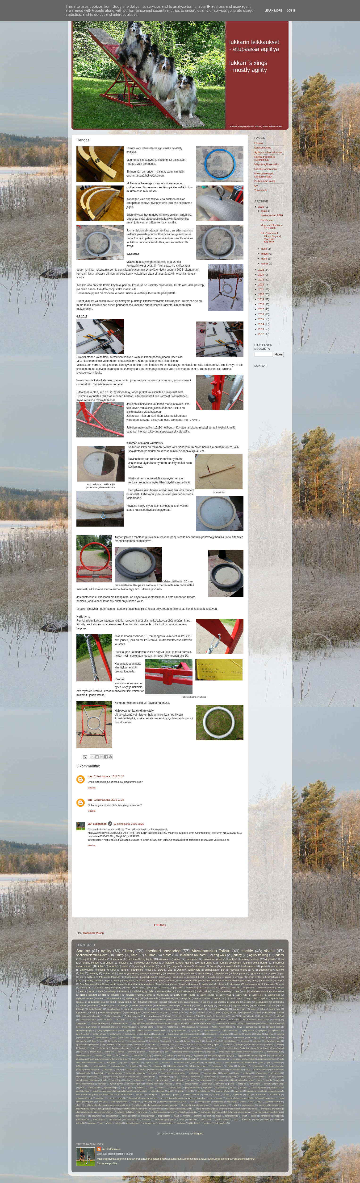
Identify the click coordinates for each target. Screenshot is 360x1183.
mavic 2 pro (116, 1080)
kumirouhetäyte (211, 1073)
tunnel (112, 966)
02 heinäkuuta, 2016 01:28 (109, 799)
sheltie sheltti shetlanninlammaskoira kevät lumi (107, 1105)
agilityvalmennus (84, 998)
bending (280, 1034)
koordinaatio (84, 1073)
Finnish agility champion (90, 1016)
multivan (190, 1080)
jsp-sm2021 (220, 1002)
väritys (119, 1123)
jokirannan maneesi (267, 1059)
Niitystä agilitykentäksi (266, 164)
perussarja (223, 1005)
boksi (281, 984)
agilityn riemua (99, 1034)
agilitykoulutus (82, 1034)
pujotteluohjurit (157, 1091)
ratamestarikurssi (84, 1098)
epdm (264, 998)
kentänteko (278, 1002)
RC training (234, 1019)
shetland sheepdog (163, 950)
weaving (93, 973)
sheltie (247, 950)
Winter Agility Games (222, 1027)
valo (257, 1119)
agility (106, 950)
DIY (213, 991)
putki (264, 966)
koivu (247, 1069)
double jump (214, 977)
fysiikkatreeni (141, 1048)
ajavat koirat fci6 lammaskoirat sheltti (184, 1034)
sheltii (234, 1105)
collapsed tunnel (195, 977)
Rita (104, 994)
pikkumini (279, 1084)
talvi (100, 966)
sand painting (204, 1102)
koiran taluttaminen (217, 1069)
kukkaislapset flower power (173, 1073)
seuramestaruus (273, 1102)
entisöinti (257, 1041)
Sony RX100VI (129, 1027)
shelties (123, 962)
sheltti (269, 950)
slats (82, 991)
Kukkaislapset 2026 (272, 215)
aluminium (235, 984)
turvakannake (115, 1119)
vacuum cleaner (222, 1119)
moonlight (123, 1005)
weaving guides (166, 1123)
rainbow (216, 1094)
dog (102, 1041)
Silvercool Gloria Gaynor (139, 994)
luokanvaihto (259, 1077)
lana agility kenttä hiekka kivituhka (124, 1077)
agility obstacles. (230, 1030)
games (121, 1052)
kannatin (134, 1066)
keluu (230, 1066)
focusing (269, 1044)
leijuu (175, 1077)
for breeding (81, 1048)
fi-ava (180, 1044)
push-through (95, 1009)
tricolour (123, 991)
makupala (191, 959)
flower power (239, 973)
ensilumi (245, 1041)
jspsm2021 (136, 1062)
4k (210, 1012)
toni (90, 776)
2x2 (170, 969)
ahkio (100, 998)
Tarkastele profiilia (107, 1163)
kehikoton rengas (175, 1066)
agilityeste (262, 1030)
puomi (280, 955)
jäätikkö (277, 1062)
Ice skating (225, 991)
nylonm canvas (116, 1084)
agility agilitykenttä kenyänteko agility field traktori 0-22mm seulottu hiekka (132, 1030)
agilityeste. (257, 994)
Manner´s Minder (247, 1016)
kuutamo (247, 1073)
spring (201, 1009)
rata (248, 1094)
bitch (114, 1037)
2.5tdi (174, 1012)
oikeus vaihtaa (191, 1084)
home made (137, 1055)
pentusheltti (255, 1084)
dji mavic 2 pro (234, 998)
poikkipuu (141, 1087)
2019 (261, 299)
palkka (231, 1084)
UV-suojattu (163, 994)
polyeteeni (207, 1087)
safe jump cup (150, 1102)
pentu (163, 966)
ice (265, 973)
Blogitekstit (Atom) (93, 933)
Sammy (83, 950)
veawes (276, 1119)
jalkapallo (191, 1059)
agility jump (86, 969)
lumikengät (245, 1077)
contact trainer (202, 998)
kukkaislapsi (194, 1073)
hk (117, 1055)
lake (103, 1077)
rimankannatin (215, 1098)
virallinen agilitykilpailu (111, 1012)
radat (206, 1094)
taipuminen (96, 1116)
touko (264, 211)
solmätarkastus (159, 1112)
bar (141, 998)
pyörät (176, 1094)
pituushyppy (155, 980)
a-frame (150, 955)
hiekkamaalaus (274, 1052)
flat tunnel (85, 987)
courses (240, 1037)
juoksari (247, 1002)
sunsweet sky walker (146, 962)
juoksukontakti (229, 966)
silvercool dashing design (271, 987)
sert (251, 1102)
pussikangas (113, 1009)
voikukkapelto (186, 991)
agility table (203, 973)
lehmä (93, 1005)
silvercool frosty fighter (140, 959)
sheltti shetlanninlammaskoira (178, 1109)
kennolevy (242, 1066)
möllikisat (140, 980)
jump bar (196, 1062)
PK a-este (120, 1019)
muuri (128, 987)
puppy (238, 955)
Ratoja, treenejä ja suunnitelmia (264, 158)
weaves (163, 959)
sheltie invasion (172, 1009)
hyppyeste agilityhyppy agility (221, 1055)
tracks (253, 1116)
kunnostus (225, 1073)
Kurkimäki (208, 1016)
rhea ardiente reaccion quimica (143, 1098)
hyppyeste (198, 1055)
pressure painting (259, 1087)
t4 (87, 1116)
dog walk (220, 955)
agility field (194, 969)
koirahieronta (189, 1069)
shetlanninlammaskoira (91, 955)
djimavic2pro (82, 1041)
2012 (261, 334)
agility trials (225, 994)
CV (256, 185)
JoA (237, 991)
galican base (95, 1052)
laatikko (93, 1077)
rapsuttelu (237, 1094)
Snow (212, 966)
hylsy (188, 1055)
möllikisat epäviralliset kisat (241, 1080)
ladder (83, 1005)
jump (123, 969)
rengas (175, 966)
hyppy (112, 969)
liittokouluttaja (210, 1077)
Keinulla (178, 1016)
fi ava (171, 1044)
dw (282, 959)
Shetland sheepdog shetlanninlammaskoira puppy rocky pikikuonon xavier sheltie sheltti (172, 1023)
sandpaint (138, 1009)
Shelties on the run (119, 1023)
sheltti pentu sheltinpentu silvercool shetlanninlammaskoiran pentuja (213, 980)
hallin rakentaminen (181, 1052)
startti (171, 1112)
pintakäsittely (94, 1087)
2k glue (280, 980)
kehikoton (157, 1066)
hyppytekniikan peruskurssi (185, 1002)
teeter (134, 1116)
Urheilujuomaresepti (265, 169)
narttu (259, 1080)
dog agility (206, 962)
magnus (128, 980)
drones (208, 1041)
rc (253, 969)
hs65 (164, 1002)
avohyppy (131, 998)
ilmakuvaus (164, 1059)
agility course (207, 994)
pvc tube (140, 1094)
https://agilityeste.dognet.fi (111, 1158)
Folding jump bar (132, 1016)
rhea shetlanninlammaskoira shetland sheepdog (183, 1098)
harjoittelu (210, 1052)
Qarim (180, 969)
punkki (191, 1091)
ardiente (237, 1034)
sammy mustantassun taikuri (173, 1102)
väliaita (109, 1123)
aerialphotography (84, 1030)
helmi (264, 258)
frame (93, 1048)
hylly (179, 1055)
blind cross (125, 1037)
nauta (135, 1005)
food (279, 1044)
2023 (261, 279)
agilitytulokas (145, 1034)
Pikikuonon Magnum (109, 977)
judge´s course (151, 1062)
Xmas (239, 1027)
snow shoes (143, 1112)
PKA (131, 1019)
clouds (155, 1037)
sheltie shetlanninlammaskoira (195, 1105)
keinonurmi (217, 1066)
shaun (109, 962)
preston (102, 959)
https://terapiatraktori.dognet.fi (144, 1158)
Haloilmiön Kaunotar (192, 955)
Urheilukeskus (188, 1027)
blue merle (152, 998)
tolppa (218, 1116)
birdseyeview (102, 1037)
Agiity (217, 1012)
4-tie (190, 1012)
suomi (79, 1116)
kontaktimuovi (277, 1069)
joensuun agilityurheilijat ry (107, 987)
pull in (181, 1091)
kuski (236, 1073)
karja (145, 1066)
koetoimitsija (174, 1069)
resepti (111, 1098)
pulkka (171, 1091)
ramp (226, 1094)
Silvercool (116, 994)
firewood (240, 1044)
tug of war (274, 1009)
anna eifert (225, 1034)
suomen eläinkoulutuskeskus (268, 1112)
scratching (218, 1102)
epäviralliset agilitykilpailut (88, 1044)
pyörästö (165, 1094)
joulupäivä (111, 1062)
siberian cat (265, 969)
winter (125, 966)
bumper (136, 1037)
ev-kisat (239, 977)
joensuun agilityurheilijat (244, 1059)
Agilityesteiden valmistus (268, 152)
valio (236, 1119)
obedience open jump (167, 1005)
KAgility (167, 1016)
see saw (170, 980)
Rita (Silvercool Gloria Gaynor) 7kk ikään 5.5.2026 (271, 238)
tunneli (280, 969)
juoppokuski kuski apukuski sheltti (240, 1062)
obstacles (167, 1084)
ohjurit (178, 1084)
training (111, 991)
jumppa (217, 1062)
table (253, 1009)
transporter (265, 1116)
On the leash (106, 1019)
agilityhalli (276, 1030)
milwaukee (139, 1080)
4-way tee (200, 1012)
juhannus (166, 1062)
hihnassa (99, 1055)
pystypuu (153, 1094)
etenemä (152, 1044)
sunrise (193, 1112)
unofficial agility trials (142, 991)
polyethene (221, 1087)
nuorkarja (101, 1084)
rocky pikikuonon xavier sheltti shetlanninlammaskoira (250, 1098)
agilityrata (164, 977)
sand (192, 1102)
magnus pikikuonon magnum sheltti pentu (243, 962)
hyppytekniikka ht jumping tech (252, 1055)
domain (187, 1041)
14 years (164, 1012)
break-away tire (170, 998)
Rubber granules (127, 973)
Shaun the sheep (99, 1023)
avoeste (248, 1034)
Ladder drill (108, 973)
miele (128, 1080)
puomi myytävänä (222, 1091)
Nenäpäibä (279, 1016)
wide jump (150, 1012)
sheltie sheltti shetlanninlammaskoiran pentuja (155, 1105)
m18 (271, 1077)
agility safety (248, 1030)
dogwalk (270, 959)
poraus (233, 1087)
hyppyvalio (137, 1059)
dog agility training (136, 1041)
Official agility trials (87, 1019)
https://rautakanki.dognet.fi (240, 1158)
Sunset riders (146, 1027)
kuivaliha (153, 1073)
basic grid (269, 984)
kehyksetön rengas (198, 1066)
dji (280, 1037)
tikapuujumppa (147, 1116)
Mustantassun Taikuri (211, 950)
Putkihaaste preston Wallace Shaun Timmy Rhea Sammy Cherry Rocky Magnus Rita (186, 1019)
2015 (261, 319)
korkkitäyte (99, 1073)
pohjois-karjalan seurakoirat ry (201, 987)
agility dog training (167, 984)
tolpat (208, 1116)
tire (81, 977)
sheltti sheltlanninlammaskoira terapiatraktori (141, 1109)
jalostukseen (205, 1059)
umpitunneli (266, 980)
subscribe (182, 1112)
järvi (261, 1062)
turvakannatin (132, 1119)
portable (243, 1087)
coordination (207, 1037)
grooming (132, 1052)
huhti (264, 248)
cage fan (186, 998)
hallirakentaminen (149, 1002)
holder (125, 1055)
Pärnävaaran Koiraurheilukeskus (267, 991)
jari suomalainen (221, 1059)
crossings (252, 1037)
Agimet (258, 1012)
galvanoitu (109, 1052)
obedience (137, 969)
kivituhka (143, 1069)
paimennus (207, 1084)
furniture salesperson (121, 1048)
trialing (277, 1116)
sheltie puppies (220, 1105)
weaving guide (133, 1012)
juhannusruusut (181, 1062)
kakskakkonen (118, 1066)
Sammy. (277, 1019)
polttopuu (161, 1087)
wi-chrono (181, 1123)
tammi (265, 263)
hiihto (109, 1055)
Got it (291, 10)
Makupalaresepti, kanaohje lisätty (264, 175)
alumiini (222, 984)
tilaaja (176, 1116)
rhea (134, 955)
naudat (269, 1080)
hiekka (260, 1052)
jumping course (93, 980)
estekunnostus (138, 1044)
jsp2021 (123, 1062)
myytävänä (220, 1080)
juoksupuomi (261, 1002)
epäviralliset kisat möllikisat (115, 1044)
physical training (241, 1005)
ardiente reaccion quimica (179, 962)
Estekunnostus (262, 147)
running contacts (250, 959)
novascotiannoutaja (85, 1084)
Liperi (232, 1016)
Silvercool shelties (109, 1027)
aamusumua (251, 1027)
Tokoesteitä (260, 190)
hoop (149, 1055)
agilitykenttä (148, 977)
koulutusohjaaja (115, 1073)
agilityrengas (115, 1034)
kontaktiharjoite (261, 1069)
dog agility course (116, 1041)
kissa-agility (129, 1069)
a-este (167, 955)
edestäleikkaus (230, 1041)
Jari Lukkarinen (97, 823)
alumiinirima (210, 1034)
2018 (261, 304)
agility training (258, 955)
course (230, 1037)
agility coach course (184, 994)
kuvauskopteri (261, 1073)
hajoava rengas (238, 969)
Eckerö (268, 1012)
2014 (261, 324)
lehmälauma (164, 1077)
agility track (207, 984)
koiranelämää (236, 1069)
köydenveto (81, 1077)
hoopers (159, 1055)
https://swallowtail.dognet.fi (209, 1158)
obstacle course (152, 1084)
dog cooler (251, 998)
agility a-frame (186, 973)
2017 (261, 309)
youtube (207, 1123)
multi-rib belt (177, 1080)
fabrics (163, 1044)
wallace (91, 977)
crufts (263, 1037)
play (122, 1087)
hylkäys (170, 1055)
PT (244, 991)
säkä (160, 969)
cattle (146, 1037)
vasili (93, 1012)
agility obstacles (189, 984)
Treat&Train (172, 1027)
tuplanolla (81, 1012)
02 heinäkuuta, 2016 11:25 (129, 823)
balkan (258, 1034)
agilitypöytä (274, 994)
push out (238, 1091)
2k (206, 991)
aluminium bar (114, 998)
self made (231, 1102)
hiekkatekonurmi (83, 1055)
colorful (184, 1037)
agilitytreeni (130, 1034)
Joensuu (200, 966)
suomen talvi (239, 1009)
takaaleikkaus (112, 1116)
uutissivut (192, 1119)
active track (275, 1027)
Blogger (198, 1133)
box (223, 969)
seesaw (235, 987)
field (111, 1002)
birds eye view (85, 1037)
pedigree (242, 1084)
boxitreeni (178, 977)
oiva (198, 1005)
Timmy (119, 955)
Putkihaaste (267, 220)
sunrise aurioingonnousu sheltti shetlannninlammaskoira (226, 1112)
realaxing (100, 1098)
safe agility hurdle (119, 1102)
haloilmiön (198, 1052)
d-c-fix (272, 1037)
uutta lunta (206, 1119)
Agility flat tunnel (231, 1012)
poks (273, 973)
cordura (220, 1037)
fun (134, 1002)
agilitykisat (211, 969)
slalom (187, 966)
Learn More (273, 10)
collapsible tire (221, 973)
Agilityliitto (246, 1012)
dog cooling (154, 1041)
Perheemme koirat (264, 181)
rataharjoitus (260, 1094)
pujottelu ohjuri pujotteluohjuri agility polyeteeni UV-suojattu (120, 1091)
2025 (261, 269)
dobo (94, 1041)
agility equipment (178, 1030)
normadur (147, 1005)
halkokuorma (155, 1052)
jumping (207, 1062)
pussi (150, 969)
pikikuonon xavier (212, 959)
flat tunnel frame (254, 1044)
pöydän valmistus (191, 1094)
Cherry (128, 950)
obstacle (187, 1005)
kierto (118, 1069)
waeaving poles (132, 1123)
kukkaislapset (249, 966)
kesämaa (108, 1069)
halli (166, 1052)
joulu (78, 980)
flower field (123, 1002)
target (124, 1116)
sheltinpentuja (248, 1105)
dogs (177, 1041)
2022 (261, 284)
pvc (282, 973)
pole (151, 1087)
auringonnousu (252, 984)
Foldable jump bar (113, 1016)
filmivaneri (227, 1044)
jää (268, 1062)
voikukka (92, 1123)
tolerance (198, 1116)
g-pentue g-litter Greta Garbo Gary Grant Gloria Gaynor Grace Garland (183, 1048)
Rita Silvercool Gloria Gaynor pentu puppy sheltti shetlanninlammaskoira (117, 984)
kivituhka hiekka (157, 1069)
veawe (266, 1119)
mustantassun (204, 1080)
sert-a (259, 1102)
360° (182, 1012)
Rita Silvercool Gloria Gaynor (256, 1019)
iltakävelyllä (178, 1059)
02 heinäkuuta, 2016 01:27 (109, 776)
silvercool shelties (126, 1112)
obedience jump (134, 1084)
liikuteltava (195, 1077)
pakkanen (220, 1084)
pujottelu (87, 959)
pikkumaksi (259, 1005)
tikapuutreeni (164, 1116)
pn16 (130, 1087)
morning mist (162, 1080)
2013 (261, 329)
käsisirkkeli (276, 1073)
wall (199, 991)
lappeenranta (149, 1077)
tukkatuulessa (82, 1119)
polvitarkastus (175, 1087)
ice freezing (150, 1059)
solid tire (188, 1009)
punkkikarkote (204, 1091)
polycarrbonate (192, 1087)
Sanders (171, 973)
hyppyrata (255, 973)
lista (222, 1077)
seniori (243, 1102)
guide (142, 1052)
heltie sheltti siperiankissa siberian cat (236, 1052)
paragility (208, 1005)
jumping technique (144, 966)
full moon (104, 1048)
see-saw (117, 959)
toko (262, 1009)
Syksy (160, 1027)
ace (263, 1027)
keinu (177, 959)
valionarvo (246, 1119)
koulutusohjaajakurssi (135, 1073)
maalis (265, 253)
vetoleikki (80, 1123)
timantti (186, 1116)
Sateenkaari (81, 1023)
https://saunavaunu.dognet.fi (178, 1158)
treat (254, 980)
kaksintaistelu (100, 1066)
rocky (232, 959)
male (105, 1080)
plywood (177, 987)
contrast (194, 1037)
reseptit (121, 1098)
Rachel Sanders (88, 994)
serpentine (248, 987)
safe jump (135, 1102)
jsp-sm (206, 1002)
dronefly (198, 1041)
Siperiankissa (131, 977)
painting (165, 987)
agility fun (195, 1030)
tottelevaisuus (231, 1116)
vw (101, 1123)
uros (182, 1119)
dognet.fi (167, 1041)
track (100, 991)
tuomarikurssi (99, 1119)
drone (228, 977)
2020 (261, 294)
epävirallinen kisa (272, 1041)
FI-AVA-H (279, 1012)
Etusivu (160, 925)
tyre (82, 973)
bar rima (269, 1034)
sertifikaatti (153, 1009)
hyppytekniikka (272, 977)
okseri (138, 987)
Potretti (140, 1019)
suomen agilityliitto (218, 1009)
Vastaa (92, 787)
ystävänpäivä (220, 1123)
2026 (261, 206)
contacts (218, 998)
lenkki (184, 1077)
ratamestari (275, 1094)
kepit (107, 980)
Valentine (204, 1027)
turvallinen (146, 1119)
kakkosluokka (82, 1066)
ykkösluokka (194, 1123)
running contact (90, 962)
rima (126, 1009)
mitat (150, 1080)
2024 (261, 274)
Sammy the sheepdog (151, 973)
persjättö (268, 1084)
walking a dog (149, 1123)
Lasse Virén (221, 1016)
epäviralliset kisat (96, 1002)
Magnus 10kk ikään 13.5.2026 (272, 227)
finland (101, 969)
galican (82, 1052)
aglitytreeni (159, 1034)
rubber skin (277, 966)
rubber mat (102, 1102)
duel (218, 1041)
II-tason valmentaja (152, 1016)
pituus (272, 1005)
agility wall (241, 994)
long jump (231, 1077)
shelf (78, 1105)
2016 (261, 314)
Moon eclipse (264, 1016)
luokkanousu (107, 1005)
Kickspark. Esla (193, 1016)
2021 (261, 289)
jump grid (234, 1002)
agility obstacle (211, 1030)
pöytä (224, 987)
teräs (91, 991)
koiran (202, 1069)
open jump (151, 987)
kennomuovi (258, 1066)
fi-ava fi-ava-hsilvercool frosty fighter (203, 1044)
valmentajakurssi (165, 991)
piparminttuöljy (110, 1087)
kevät (116, 980)
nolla (278, 1080)
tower (244, 1116)
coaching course (169, 1037)
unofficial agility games (165, 1119)
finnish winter (254, 977)
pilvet (81, 1087)
